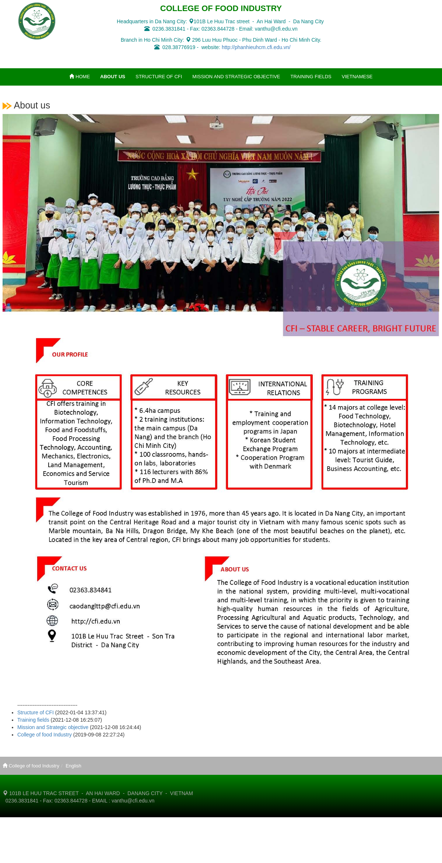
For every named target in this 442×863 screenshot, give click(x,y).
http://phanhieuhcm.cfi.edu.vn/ (256, 47)
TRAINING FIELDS (311, 76)
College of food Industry (44, 735)
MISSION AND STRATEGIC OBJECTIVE (236, 76)
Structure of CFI (35, 712)
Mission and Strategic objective (52, 727)
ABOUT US (112, 76)
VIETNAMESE (357, 76)
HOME (79, 76)
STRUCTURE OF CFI (159, 76)
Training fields (33, 720)
